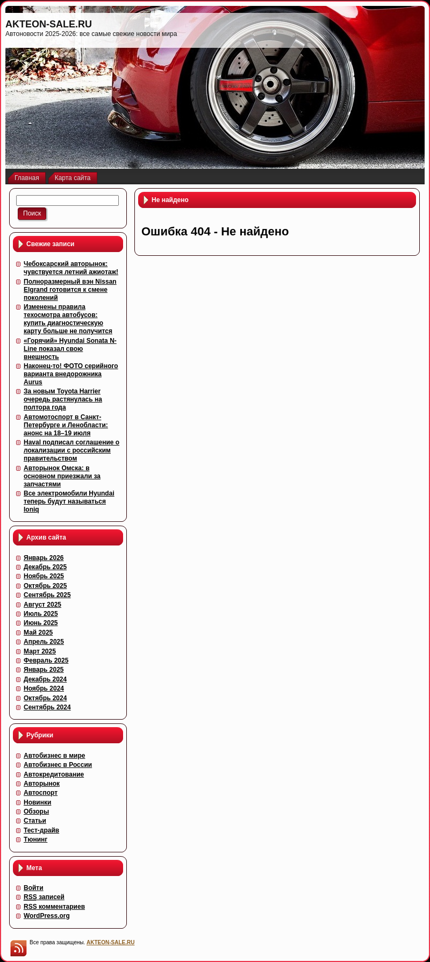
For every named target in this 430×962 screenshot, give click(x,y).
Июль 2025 (41, 614)
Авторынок (42, 783)
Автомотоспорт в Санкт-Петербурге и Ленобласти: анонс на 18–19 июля (66, 425)
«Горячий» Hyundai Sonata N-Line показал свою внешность (70, 349)
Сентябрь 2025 (47, 595)
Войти (34, 888)
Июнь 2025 (41, 623)
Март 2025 (40, 651)
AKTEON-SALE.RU (48, 24)
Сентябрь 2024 (47, 707)
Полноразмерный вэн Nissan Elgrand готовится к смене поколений (70, 289)
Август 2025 (42, 604)
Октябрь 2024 (45, 698)
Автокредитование (54, 774)
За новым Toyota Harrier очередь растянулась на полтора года (63, 399)
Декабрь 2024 (45, 679)
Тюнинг (35, 839)
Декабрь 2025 (45, 567)
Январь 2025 (44, 669)
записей (44, 897)
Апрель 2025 (44, 641)
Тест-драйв (41, 830)
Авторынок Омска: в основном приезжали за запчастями (62, 476)
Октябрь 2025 (45, 586)
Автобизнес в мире (54, 755)
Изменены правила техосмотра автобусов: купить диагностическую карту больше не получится (68, 319)
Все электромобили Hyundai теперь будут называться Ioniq (69, 501)
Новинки (37, 802)
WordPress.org (47, 916)
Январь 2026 (44, 558)
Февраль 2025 (46, 660)
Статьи (35, 820)
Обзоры (36, 811)
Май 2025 (38, 632)
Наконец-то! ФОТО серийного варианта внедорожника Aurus (71, 374)
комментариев (54, 906)
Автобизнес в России (58, 765)
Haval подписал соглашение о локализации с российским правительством (71, 450)
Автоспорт (41, 792)
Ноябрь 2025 (44, 576)
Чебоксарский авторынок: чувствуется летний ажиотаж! (71, 268)
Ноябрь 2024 (44, 688)
